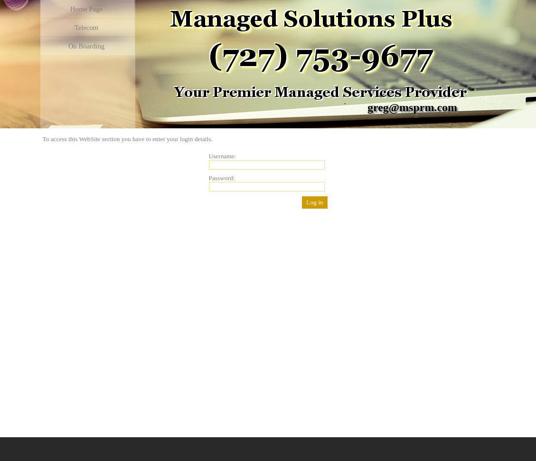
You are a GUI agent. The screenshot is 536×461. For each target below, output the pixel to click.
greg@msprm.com (412, 107)
